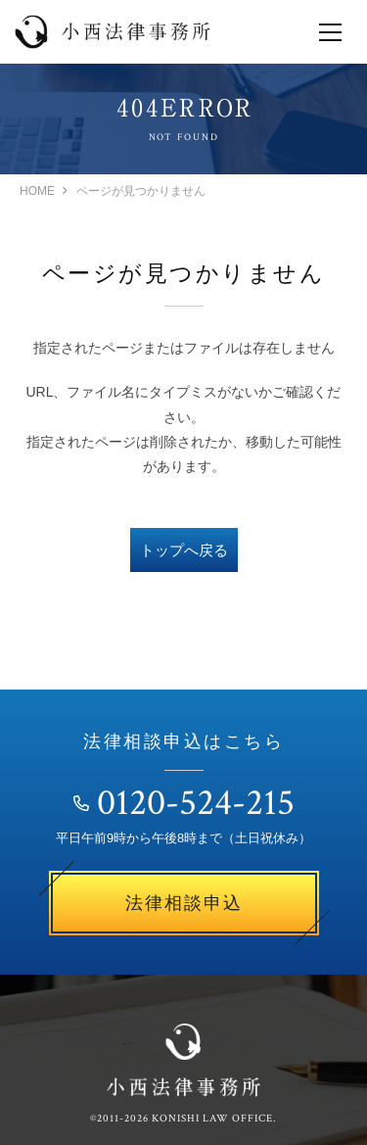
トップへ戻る (184, 550)
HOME (37, 191)
